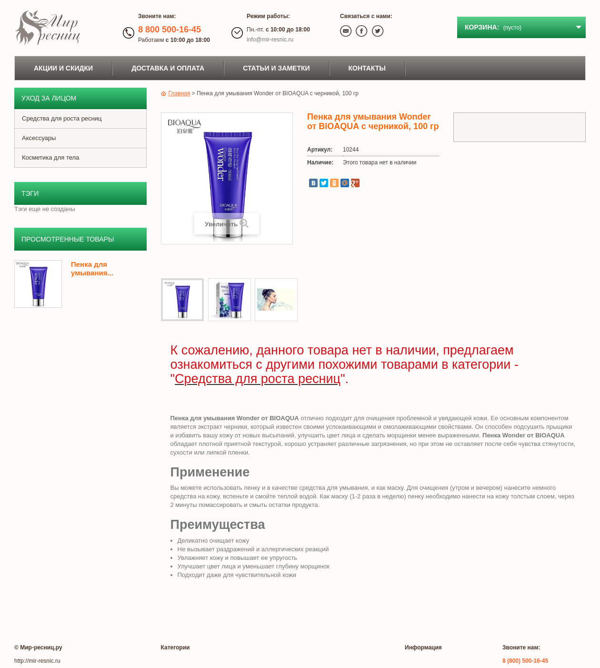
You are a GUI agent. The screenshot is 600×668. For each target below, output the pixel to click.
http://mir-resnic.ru (37, 661)
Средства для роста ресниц (61, 118)
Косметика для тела (50, 157)
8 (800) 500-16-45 (525, 661)
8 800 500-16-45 (169, 29)
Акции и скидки (63, 68)
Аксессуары (39, 138)
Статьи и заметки (276, 68)
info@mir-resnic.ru (270, 39)
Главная (175, 93)
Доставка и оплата (167, 68)
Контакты (367, 68)
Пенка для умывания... (92, 268)
